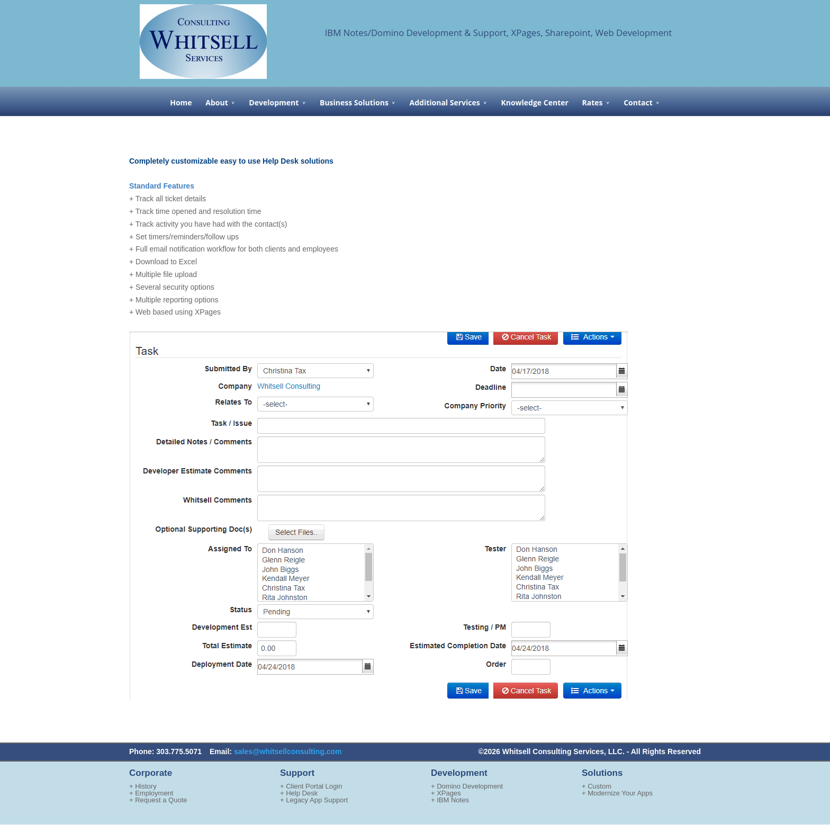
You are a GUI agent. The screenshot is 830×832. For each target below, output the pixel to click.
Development (274, 102)
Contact (638, 102)
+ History (143, 786)
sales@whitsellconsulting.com (287, 751)
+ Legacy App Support (314, 800)
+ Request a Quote (158, 800)
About (216, 102)
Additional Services (445, 102)
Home (181, 102)
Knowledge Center (534, 102)
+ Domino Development (467, 786)
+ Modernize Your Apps (617, 793)
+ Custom (596, 786)
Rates (592, 102)
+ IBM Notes (450, 800)
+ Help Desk (299, 793)
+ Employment (151, 793)
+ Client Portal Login (311, 786)
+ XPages (446, 793)
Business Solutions (354, 102)
